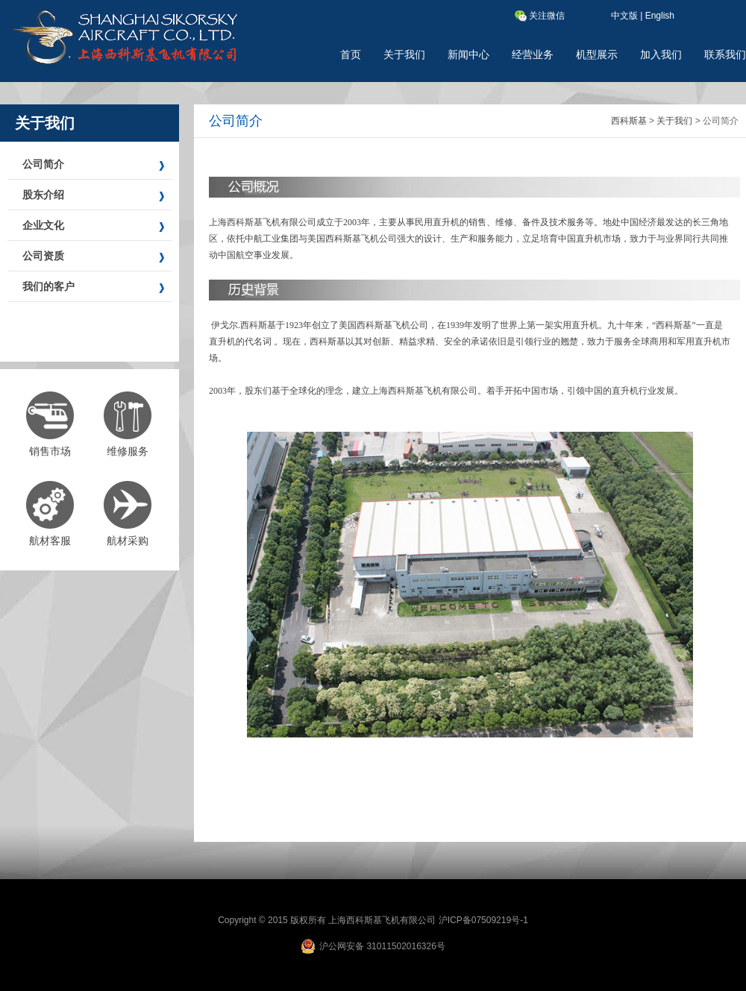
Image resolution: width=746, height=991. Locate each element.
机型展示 (597, 54)
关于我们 (404, 54)
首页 (350, 54)
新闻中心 (468, 54)
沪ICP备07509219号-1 (483, 920)
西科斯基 (629, 121)
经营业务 (533, 54)
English (659, 15)
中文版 (624, 15)
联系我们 (725, 54)
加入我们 (661, 54)
